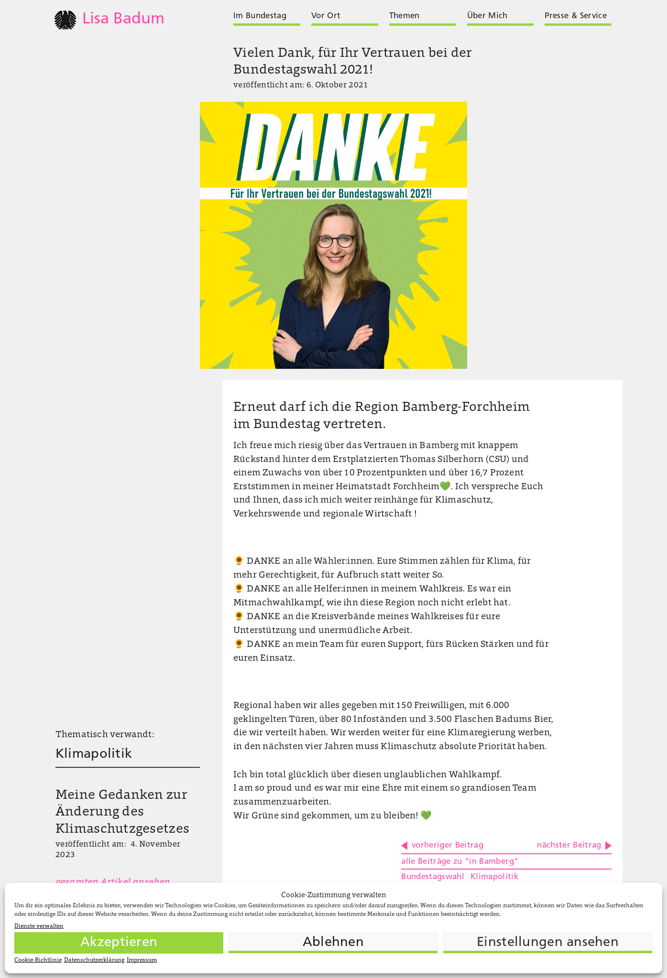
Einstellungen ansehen (548, 942)
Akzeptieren (118, 942)
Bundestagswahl (432, 877)
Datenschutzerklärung (94, 960)
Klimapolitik (93, 754)
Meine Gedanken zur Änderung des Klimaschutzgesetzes (122, 812)
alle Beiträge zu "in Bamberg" (459, 862)
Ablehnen (333, 942)
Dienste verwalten (39, 926)
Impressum (142, 960)
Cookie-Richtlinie (38, 960)
